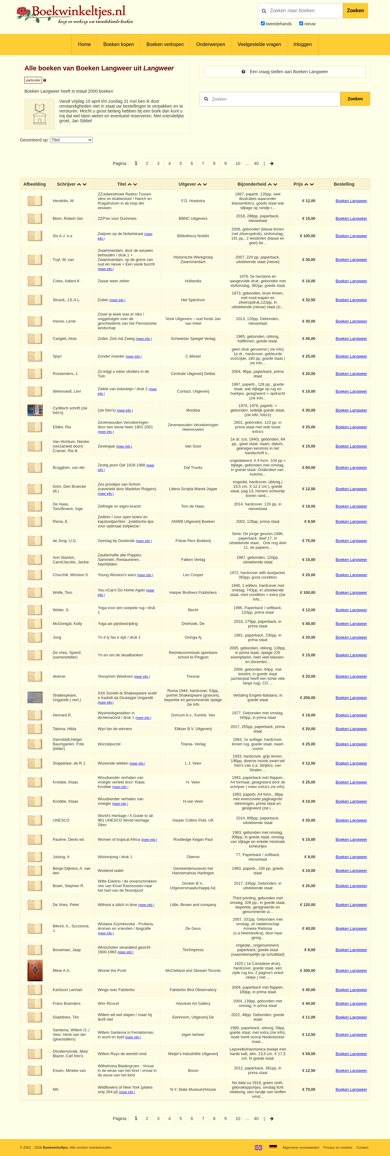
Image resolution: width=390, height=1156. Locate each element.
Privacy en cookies (337, 1147)
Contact (362, 1147)
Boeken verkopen (165, 44)
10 (238, 163)
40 (256, 163)
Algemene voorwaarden (301, 1147)
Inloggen (302, 44)
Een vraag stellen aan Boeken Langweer (285, 71)
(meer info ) (106, 269)
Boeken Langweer (351, 200)
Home (84, 44)
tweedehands (279, 23)
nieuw (309, 23)
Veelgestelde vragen (259, 44)
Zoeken (355, 10)
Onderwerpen (210, 44)
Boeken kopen (118, 44)
